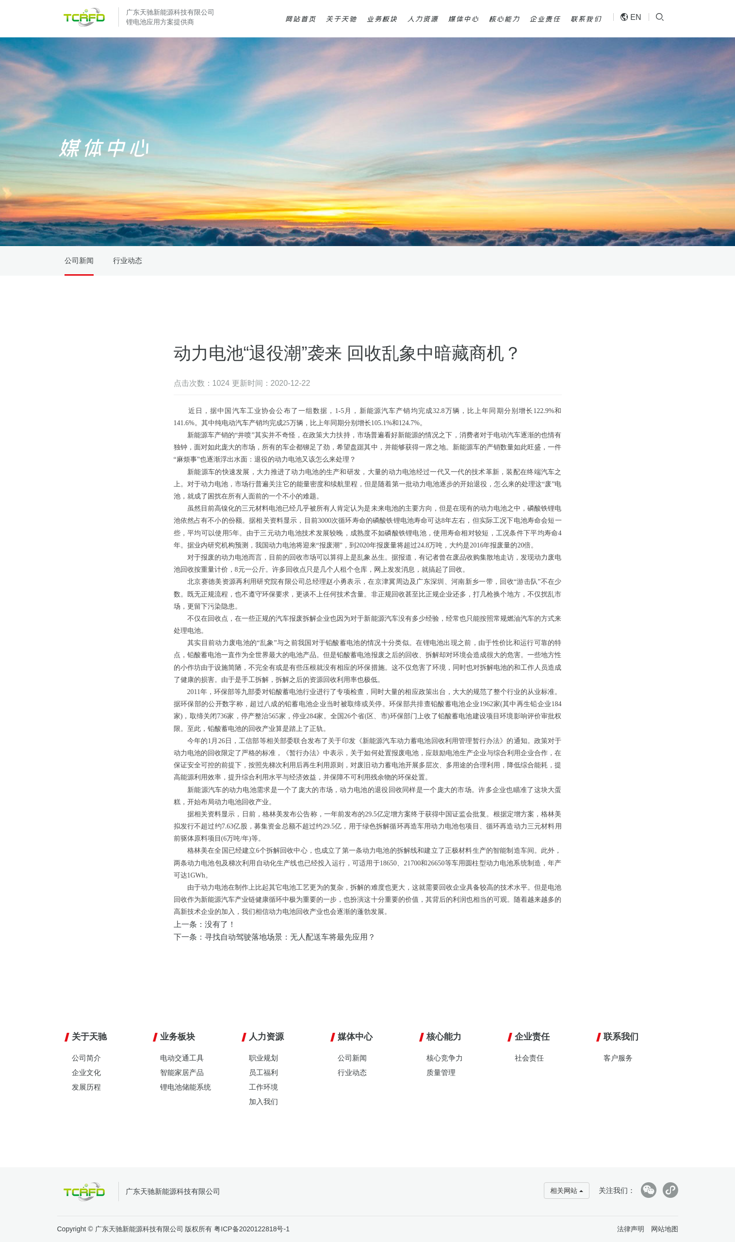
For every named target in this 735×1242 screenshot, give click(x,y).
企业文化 (86, 1072)
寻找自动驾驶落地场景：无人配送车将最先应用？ (290, 937)
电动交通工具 (182, 1058)
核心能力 (504, 18)
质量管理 (441, 1072)
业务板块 (381, 18)
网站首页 (300, 18)
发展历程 (86, 1087)
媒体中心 (463, 18)
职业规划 (263, 1058)
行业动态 (127, 260)
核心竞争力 (444, 1058)
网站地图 (664, 1229)
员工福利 (263, 1072)
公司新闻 (79, 260)
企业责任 (544, 18)
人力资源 (422, 18)
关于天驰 (341, 18)
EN (631, 17)
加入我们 (263, 1101)
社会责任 (529, 1058)
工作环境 (263, 1087)
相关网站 (566, 1190)
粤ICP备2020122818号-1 (252, 1229)
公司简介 (86, 1058)
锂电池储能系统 (185, 1087)
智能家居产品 (182, 1072)
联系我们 (585, 18)
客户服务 (618, 1058)
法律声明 (630, 1229)
